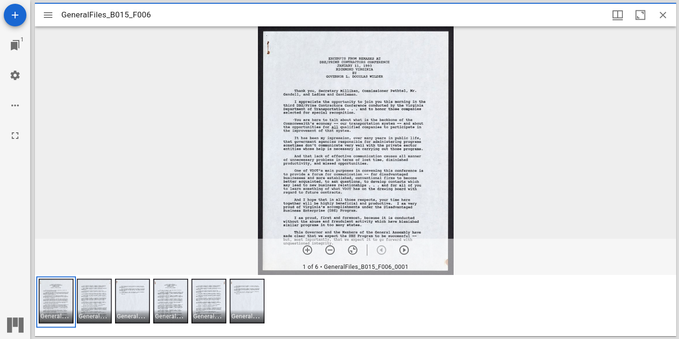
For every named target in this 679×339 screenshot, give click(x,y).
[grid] (355, 305)
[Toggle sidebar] (48, 15)
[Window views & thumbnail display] (617, 15)
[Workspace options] (15, 105)
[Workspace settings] (15, 75)
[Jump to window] (15, 45)
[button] (56, 302)
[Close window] (663, 15)
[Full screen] (15, 135)
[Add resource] (15, 15)
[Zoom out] (330, 250)
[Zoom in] (307, 250)
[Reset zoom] (352, 250)
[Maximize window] (640, 15)
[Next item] (404, 250)
